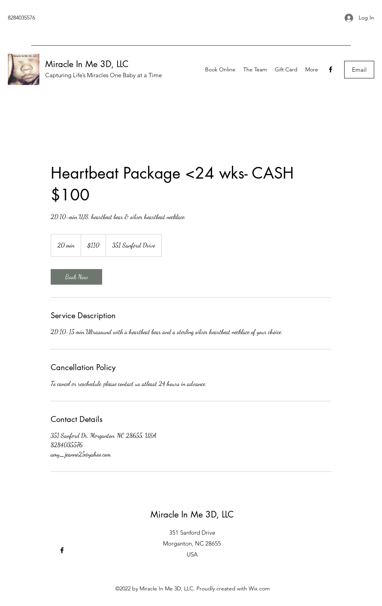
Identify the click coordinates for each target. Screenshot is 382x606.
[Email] (359, 69)
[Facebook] (330, 69)
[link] (76, 277)
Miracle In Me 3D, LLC (87, 63)
